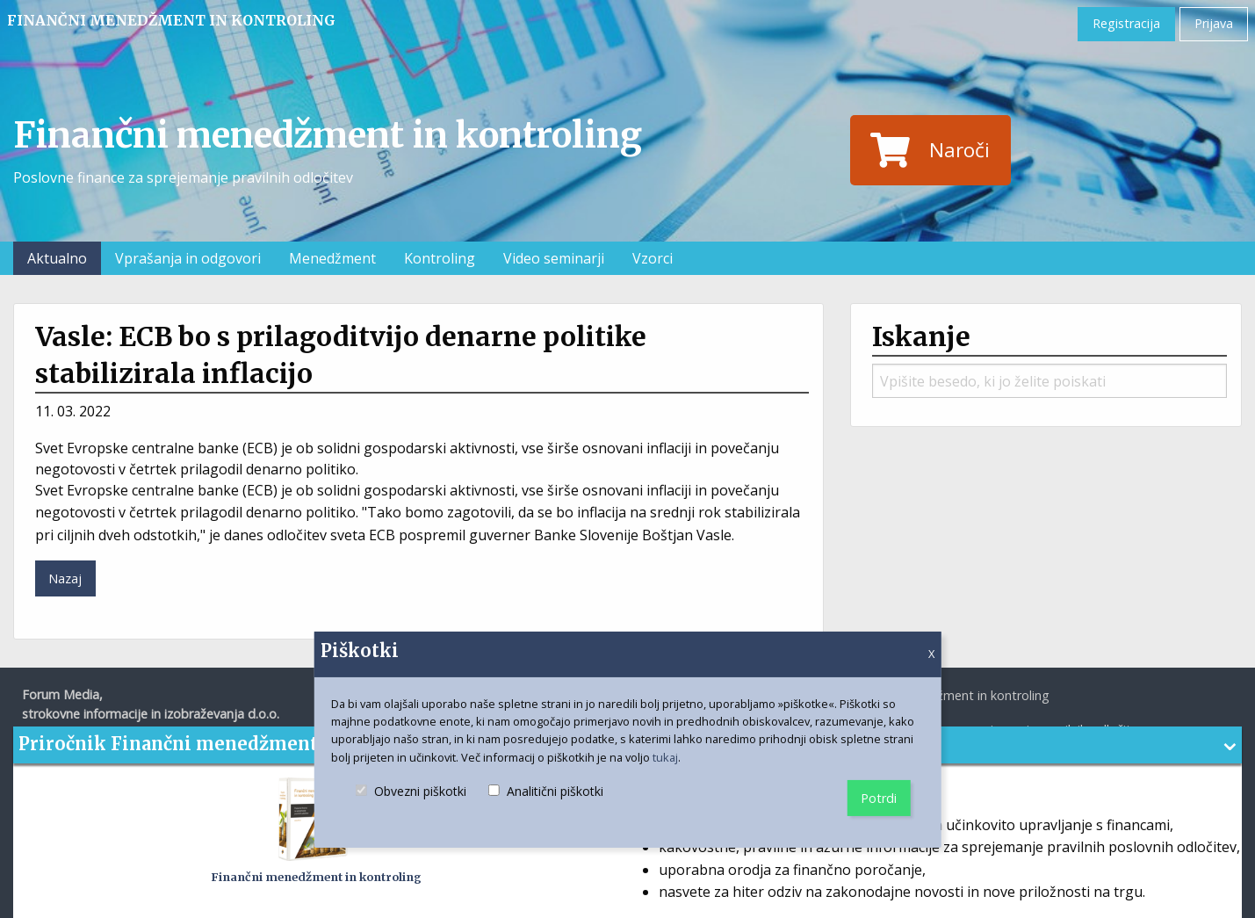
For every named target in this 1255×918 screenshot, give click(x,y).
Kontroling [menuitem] (439, 258)
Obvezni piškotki (411, 806)
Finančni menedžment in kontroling (171, 20)
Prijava (1213, 23)
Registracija (1126, 23)
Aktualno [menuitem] (57, 258)
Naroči (930, 150)
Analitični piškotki (545, 806)
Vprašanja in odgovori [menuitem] (188, 258)
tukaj (665, 757)
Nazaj (65, 578)
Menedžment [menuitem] (332, 258)
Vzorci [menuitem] (652, 258)
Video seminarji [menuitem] (553, 258)
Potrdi (879, 798)
